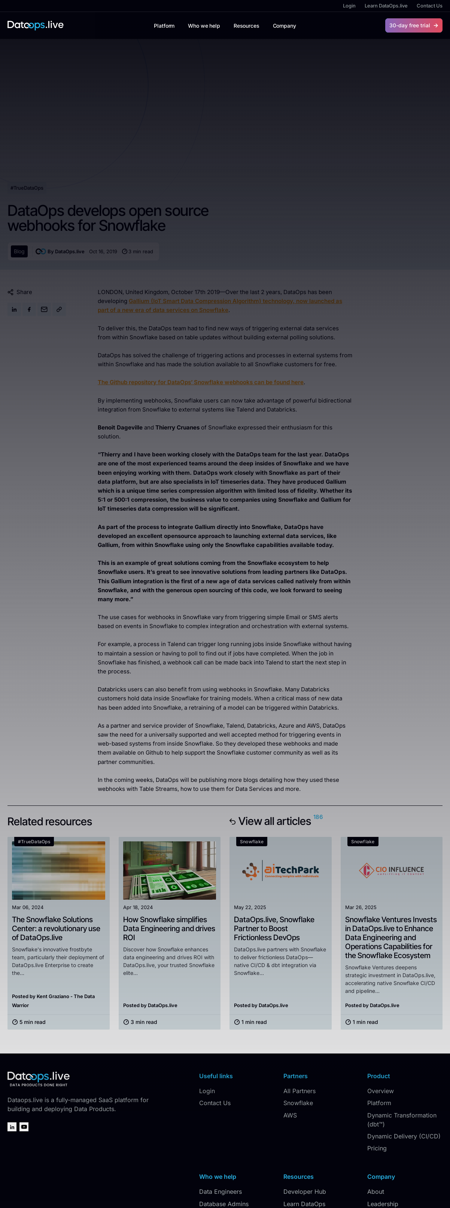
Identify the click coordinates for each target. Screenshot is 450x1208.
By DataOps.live (60, 171)
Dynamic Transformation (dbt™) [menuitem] (402, 1039)
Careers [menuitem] (378, 1148)
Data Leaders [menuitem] (218, 1148)
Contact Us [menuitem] (430, 6)
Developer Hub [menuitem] (304, 1112)
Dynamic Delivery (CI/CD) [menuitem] (404, 1056)
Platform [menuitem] (379, 1023)
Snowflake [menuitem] (298, 1023)
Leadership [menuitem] (382, 1124)
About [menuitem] (375, 1112)
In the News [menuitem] (383, 1136)
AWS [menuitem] (290, 1035)
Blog (19, 171)
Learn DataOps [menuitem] (304, 1124)
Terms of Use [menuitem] (427, 1192)
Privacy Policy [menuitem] (390, 1192)
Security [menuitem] (378, 1160)
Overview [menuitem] (380, 1011)
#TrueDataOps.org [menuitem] (309, 1136)
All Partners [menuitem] (299, 1011)
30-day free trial (409, 25)
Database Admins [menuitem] (224, 1124)
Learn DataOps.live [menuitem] (386, 6)
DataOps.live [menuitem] (355, 1192)
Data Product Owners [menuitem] (229, 1136)
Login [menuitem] (349, 6)
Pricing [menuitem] (377, 1068)
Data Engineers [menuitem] (220, 1112)
